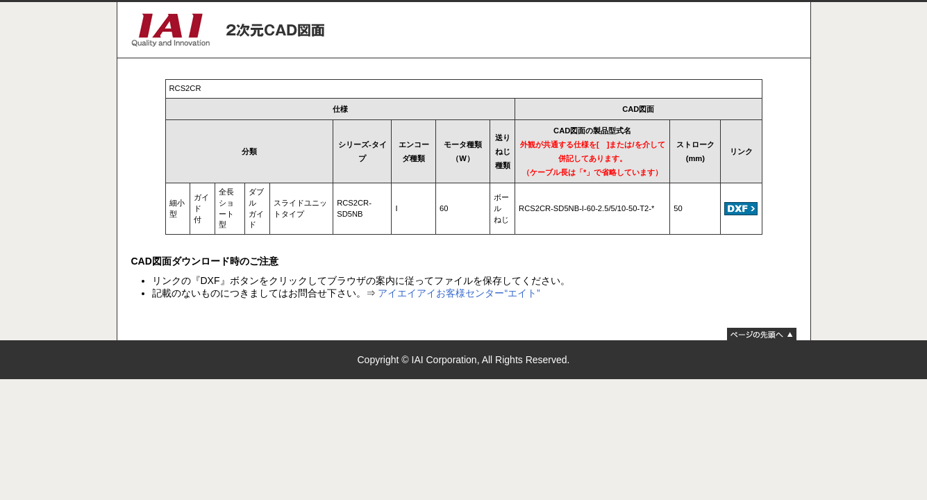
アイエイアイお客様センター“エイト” (459, 293)
